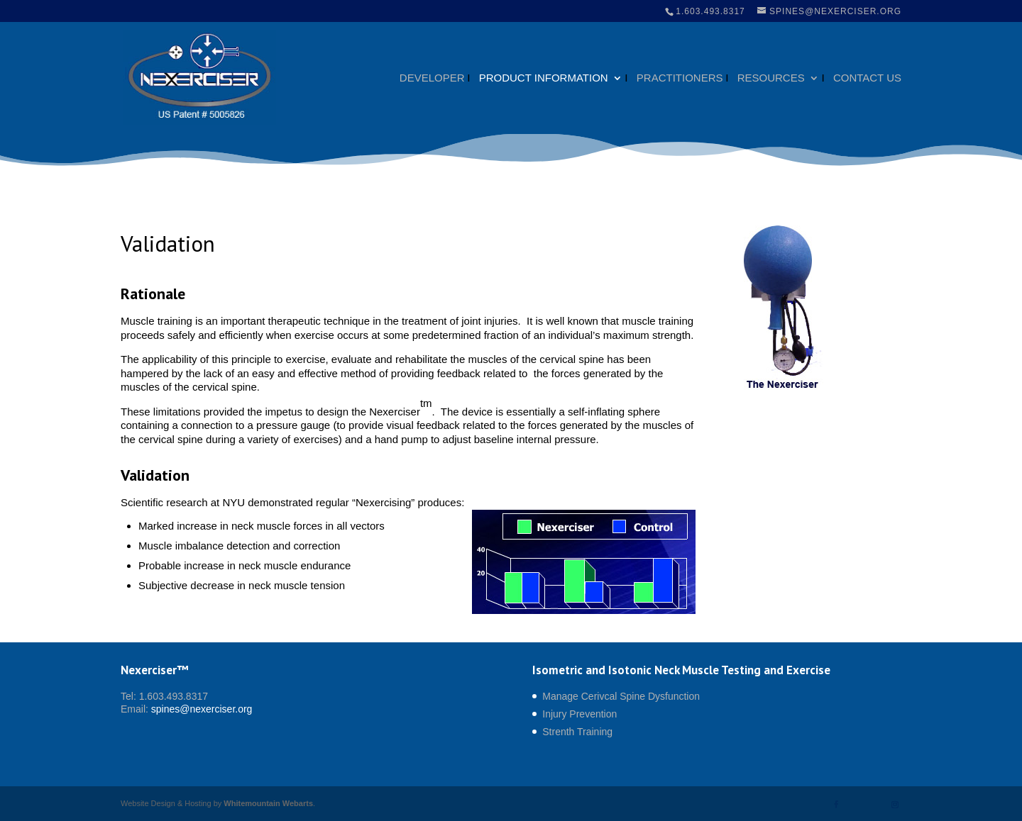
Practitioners (680, 78)
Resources (771, 78)
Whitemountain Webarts (268, 803)
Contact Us (867, 78)
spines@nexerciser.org (202, 709)
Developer (432, 78)
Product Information (543, 78)
